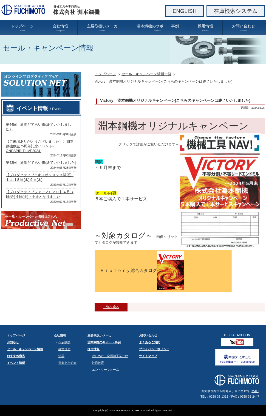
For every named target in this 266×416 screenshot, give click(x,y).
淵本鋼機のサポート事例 (158, 28)
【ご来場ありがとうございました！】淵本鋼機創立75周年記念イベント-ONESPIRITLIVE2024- (39, 146)
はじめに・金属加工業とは (110, 356)
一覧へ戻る (111, 307)
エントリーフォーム (105, 369)
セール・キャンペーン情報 (25, 349)
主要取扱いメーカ (102, 28)
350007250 (248, 362)
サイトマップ (148, 356)
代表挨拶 (64, 342)
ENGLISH (184, 11)
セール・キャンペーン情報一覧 (146, 74)
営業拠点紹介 (67, 362)
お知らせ (13, 342)
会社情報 (60, 28)
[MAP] (255, 391)
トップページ (22, 28)
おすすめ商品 (16, 356)
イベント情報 (39, 108)
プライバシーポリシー (154, 349)
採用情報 (205, 28)
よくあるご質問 (149, 342)
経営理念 (64, 349)
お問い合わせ (243, 28)
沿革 (61, 356)
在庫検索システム (235, 11)
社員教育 (98, 362)
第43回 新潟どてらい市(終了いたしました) (41, 163)
